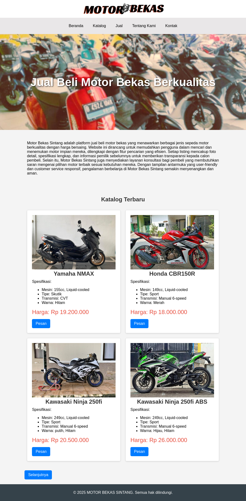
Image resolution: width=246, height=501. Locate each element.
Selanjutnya (38, 475)
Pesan (41, 323)
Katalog (99, 26)
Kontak (171, 26)
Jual (119, 26)
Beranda (76, 26)
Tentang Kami (144, 26)
